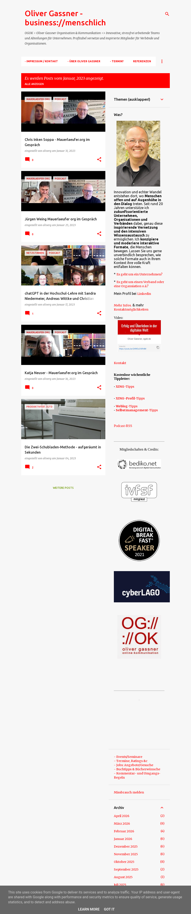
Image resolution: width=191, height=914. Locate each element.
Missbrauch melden (129, 792)
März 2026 (122, 824)
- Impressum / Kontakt (41, 61)
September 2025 (126, 869)
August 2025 (123, 877)
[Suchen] (167, 14)
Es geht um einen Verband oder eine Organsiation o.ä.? (139, 284)
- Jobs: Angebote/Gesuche (133, 765)
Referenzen (142, 61)
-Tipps (125, 387)
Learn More (88, 909)
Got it (109, 909)
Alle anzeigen (34, 84)
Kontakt (120, 363)
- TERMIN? (116, 61)
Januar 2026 (123, 839)
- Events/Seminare (128, 757)
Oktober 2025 (124, 862)
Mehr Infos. (123, 305)
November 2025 (126, 854)
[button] (99, 159)
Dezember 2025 (126, 846)
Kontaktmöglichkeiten (131, 309)
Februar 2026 (124, 831)
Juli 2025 (120, 885)
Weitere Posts (63, 487)
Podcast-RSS (123, 426)
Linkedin (144, 294)
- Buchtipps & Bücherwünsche (137, 769)
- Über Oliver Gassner (84, 61)
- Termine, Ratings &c (131, 761)
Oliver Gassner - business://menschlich (65, 18)
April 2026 (121, 816)
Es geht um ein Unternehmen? (139, 274)
